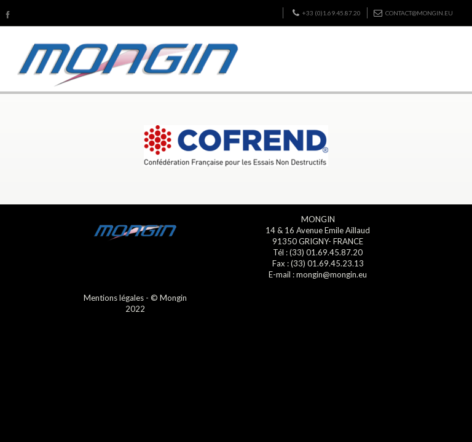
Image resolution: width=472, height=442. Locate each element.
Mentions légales (114, 298)
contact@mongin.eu (413, 13)
